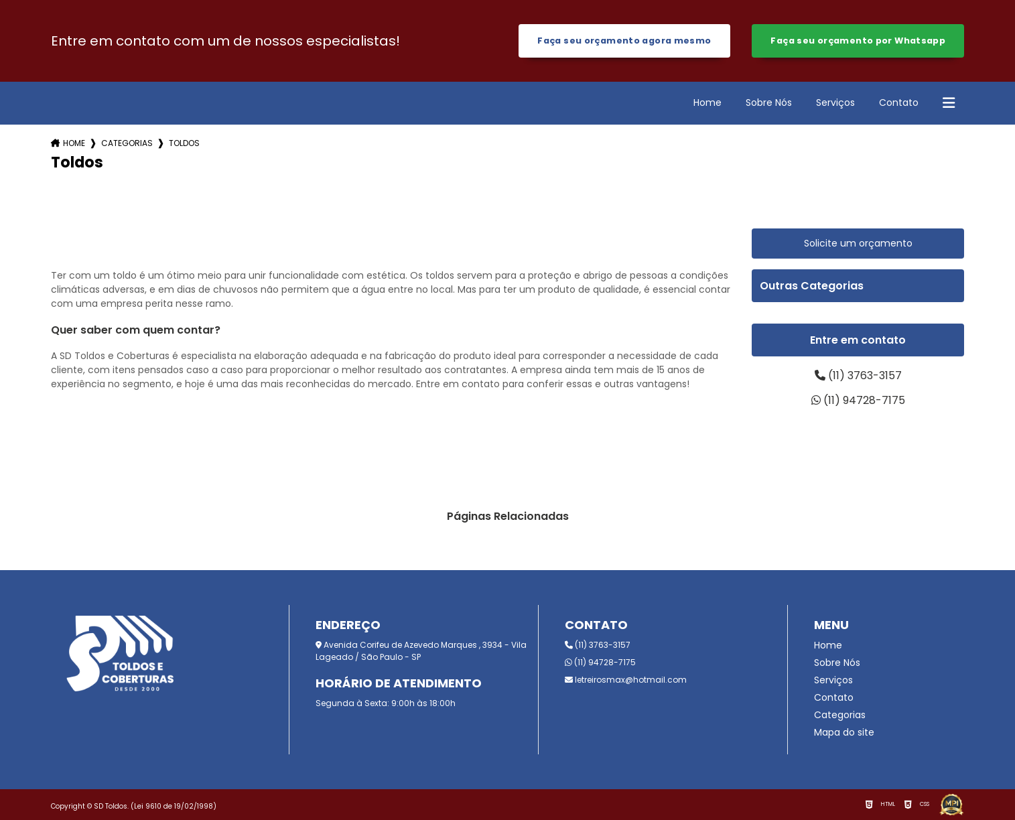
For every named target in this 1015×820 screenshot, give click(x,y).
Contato (899, 102)
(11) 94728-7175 (858, 400)
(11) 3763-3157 (858, 375)
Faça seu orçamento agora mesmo (624, 40)
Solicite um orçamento (858, 243)
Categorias (127, 143)
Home (707, 102)
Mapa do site (844, 732)
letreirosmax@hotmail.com (626, 679)
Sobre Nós (769, 102)
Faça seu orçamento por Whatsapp (857, 40)
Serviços (835, 102)
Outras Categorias (812, 285)
